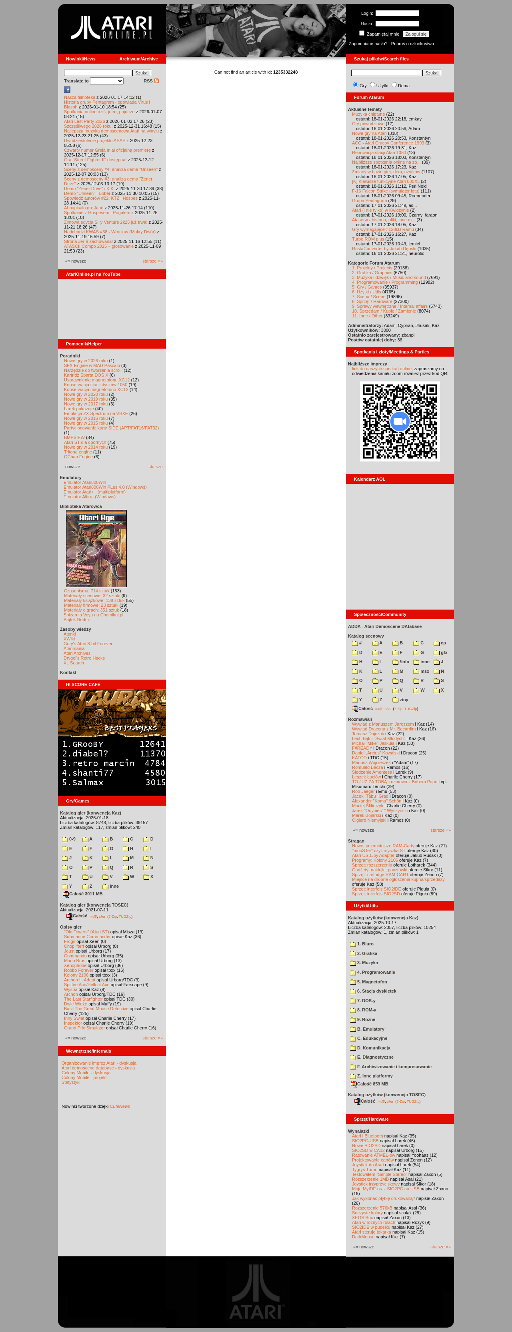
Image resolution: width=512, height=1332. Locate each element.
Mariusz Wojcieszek (371, 762)
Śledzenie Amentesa (372, 772)
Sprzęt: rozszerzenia (372, 865)
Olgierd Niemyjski (369, 820)
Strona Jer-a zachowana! (88, 241)
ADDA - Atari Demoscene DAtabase (385, 626)
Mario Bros (74, 960)
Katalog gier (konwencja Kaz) (90, 812)
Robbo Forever (78, 970)
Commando (75, 955)
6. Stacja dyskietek (373, 991)
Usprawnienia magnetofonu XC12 (97, 379)
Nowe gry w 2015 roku (86, 423)
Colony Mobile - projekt (84, 1077)
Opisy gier (71, 927)
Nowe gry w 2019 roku (86, 399)
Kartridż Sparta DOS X (86, 375)
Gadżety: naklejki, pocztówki (379, 869)
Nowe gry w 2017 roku (86, 403)
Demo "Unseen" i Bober (87, 193)
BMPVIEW (74, 437)
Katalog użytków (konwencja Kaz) (383, 917)
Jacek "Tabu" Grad (370, 796)
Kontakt (68, 672)
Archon (71, 994)
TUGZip (125, 916)
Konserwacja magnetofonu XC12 (96, 389)
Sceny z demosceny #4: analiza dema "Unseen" (111, 169)
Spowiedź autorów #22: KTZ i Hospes (101, 198)
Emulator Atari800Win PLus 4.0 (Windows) (105, 487)
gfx (441, 652)
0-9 (69, 839)
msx (421, 671)
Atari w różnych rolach (373, 1222)
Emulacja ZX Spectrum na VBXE (96, 413)
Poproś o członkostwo (412, 43)
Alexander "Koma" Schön (376, 800)
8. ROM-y (363, 1009)
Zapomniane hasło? (368, 43)
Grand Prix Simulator (84, 1027)
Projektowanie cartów (373, 1159)
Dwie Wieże (75, 1003)
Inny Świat (74, 1018)
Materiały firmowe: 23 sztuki (91, 605)
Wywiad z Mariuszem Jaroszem (383, 724)
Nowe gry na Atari (369, 133)
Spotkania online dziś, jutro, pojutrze (99, 111)
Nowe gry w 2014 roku (86, 447)
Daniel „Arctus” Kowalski (376, 752)
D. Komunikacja (370, 1047)
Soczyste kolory (367, 1212)
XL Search (74, 662)
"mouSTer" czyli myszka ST (379, 850)
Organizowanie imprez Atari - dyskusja (99, 1063)
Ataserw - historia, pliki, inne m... (383, 219)
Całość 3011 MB (83, 893)
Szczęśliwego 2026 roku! (88, 126)
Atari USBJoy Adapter (373, 855)
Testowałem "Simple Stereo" (379, 1174)
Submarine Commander (87, 936)
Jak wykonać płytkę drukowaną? (383, 1198)
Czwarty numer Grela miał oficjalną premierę (107, 150)
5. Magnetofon (368, 981)
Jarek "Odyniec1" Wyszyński (380, 810)
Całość (76, 915)
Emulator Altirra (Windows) (90, 496)
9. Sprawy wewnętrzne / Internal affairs (390, 306)
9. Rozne (362, 1019)
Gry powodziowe (368, 123)
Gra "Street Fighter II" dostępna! (95, 159)
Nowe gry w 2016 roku (86, 418)
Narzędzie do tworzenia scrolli (93, 370)
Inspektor (73, 1023)
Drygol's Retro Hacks (84, 658)
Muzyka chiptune (368, 114)
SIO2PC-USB (365, 1140)
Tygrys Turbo (365, 1169)
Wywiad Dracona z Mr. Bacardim (384, 728)
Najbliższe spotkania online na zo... (386, 162)
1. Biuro (362, 943)
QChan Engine (78, 456)
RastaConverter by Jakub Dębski (384, 248)
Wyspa (71, 989)
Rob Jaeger (363, 791)
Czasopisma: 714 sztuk (87, 590)
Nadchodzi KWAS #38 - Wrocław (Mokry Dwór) (110, 231)
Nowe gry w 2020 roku (86, 394)
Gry (363, 85)
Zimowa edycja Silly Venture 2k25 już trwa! (105, 222)
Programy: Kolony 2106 (375, 860)
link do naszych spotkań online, (382, 368)
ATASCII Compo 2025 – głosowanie (99, 246)
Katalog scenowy (366, 636)
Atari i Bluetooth (367, 1135)
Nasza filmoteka (79, 97)
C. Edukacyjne (368, 1038)
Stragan (356, 841)
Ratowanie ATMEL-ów (373, 1155)
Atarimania (74, 648)
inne (110, 886)
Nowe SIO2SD (366, 1145)
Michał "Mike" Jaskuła (373, 743)
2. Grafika (363, 953)
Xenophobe (75, 965)
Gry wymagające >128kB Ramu (383, 229)
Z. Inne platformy (371, 1075)
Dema (404, 85)
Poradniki (70, 355)
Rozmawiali (360, 719)
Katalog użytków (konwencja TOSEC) (387, 1094)
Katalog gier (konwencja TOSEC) (94, 905)
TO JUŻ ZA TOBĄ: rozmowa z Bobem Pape (394, 781)
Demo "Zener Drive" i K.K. (89, 188)
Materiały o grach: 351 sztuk (91, 610)
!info (400, 661)
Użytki (382, 85)
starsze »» (152, 261)
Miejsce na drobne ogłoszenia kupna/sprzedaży (398, 879)
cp (440, 642)
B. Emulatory (367, 1029)
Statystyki (71, 1082)
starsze (156, 466)
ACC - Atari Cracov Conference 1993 (388, 142)
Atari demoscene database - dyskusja (98, 1067)
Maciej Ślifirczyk (367, 805)
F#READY (362, 748)
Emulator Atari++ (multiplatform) (95, 491)
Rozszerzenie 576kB (372, 1208)
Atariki (70, 634)
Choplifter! (74, 946)
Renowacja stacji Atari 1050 (379, 152)
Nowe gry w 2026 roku (86, 360)
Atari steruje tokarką (371, 1232)
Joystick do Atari (368, 1164)
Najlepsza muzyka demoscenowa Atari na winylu (111, 130)
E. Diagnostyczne (372, 1057)
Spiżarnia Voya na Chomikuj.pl (93, 614)
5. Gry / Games (367, 287)
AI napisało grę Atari (83, 207)
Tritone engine (78, 451)
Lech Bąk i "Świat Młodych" (378, 738)
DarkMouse (363, 1236)
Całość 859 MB (369, 1083)
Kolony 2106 (76, 975)
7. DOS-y (363, 1000)
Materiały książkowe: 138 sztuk (94, 600)
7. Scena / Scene (369, 296)
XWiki (69, 638)
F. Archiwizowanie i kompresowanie (391, 1066)
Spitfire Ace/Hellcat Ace (87, 984)
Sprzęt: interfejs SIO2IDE (376, 889)
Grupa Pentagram (369, 200)
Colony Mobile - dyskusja (86, 1072)
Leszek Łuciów (366, 776)
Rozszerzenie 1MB (370, 1179)
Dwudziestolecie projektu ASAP (94, 140)
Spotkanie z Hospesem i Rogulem (97, 212)
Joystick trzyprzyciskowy (376, 1184)
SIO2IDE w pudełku (371, 1227)
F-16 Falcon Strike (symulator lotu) (386, 191)
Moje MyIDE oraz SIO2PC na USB (386, 1188)
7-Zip (112, 916)
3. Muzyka (364, 962)
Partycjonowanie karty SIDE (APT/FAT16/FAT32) (111, 427)
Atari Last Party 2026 (84, 121)
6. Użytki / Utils (366, 291)
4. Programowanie (372, 972)
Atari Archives (77, 653)
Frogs (69, 941)
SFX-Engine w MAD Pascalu (92, 365)
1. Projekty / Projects (372, 267)
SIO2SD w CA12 (368, 1150)
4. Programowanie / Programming (385, 282)
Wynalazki (358, 1131)
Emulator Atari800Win (85, 482)
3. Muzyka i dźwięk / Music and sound (389, 277)
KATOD (359, 757)
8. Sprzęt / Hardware (372, 301)
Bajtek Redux (77, 619)
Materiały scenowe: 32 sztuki (92, 595)
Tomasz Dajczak (368, 733)
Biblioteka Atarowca (81, 506)
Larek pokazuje (79, 408)
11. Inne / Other (367, 315)
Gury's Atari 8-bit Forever (88, 643)
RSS (151, 80)
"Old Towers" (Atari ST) (86, 931)
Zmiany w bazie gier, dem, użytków (386, 171)
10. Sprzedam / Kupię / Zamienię (384, 311)
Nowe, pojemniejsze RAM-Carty (383, 845)
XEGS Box (362, 1217)
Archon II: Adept (80, 979)
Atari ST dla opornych (85, 442)
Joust (69, 951)
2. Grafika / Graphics (372, 272)
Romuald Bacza (367, 767)
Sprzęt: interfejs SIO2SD (376, 893)
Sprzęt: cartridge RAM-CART (380, 874)
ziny (400, 699)
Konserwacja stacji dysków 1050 (95, 384)
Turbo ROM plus (368, 239)
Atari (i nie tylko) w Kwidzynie (380, 210)
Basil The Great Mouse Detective (96, 1008)
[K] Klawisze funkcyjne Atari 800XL (386, 181)
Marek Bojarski (366, 815)
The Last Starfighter (83, 999)
